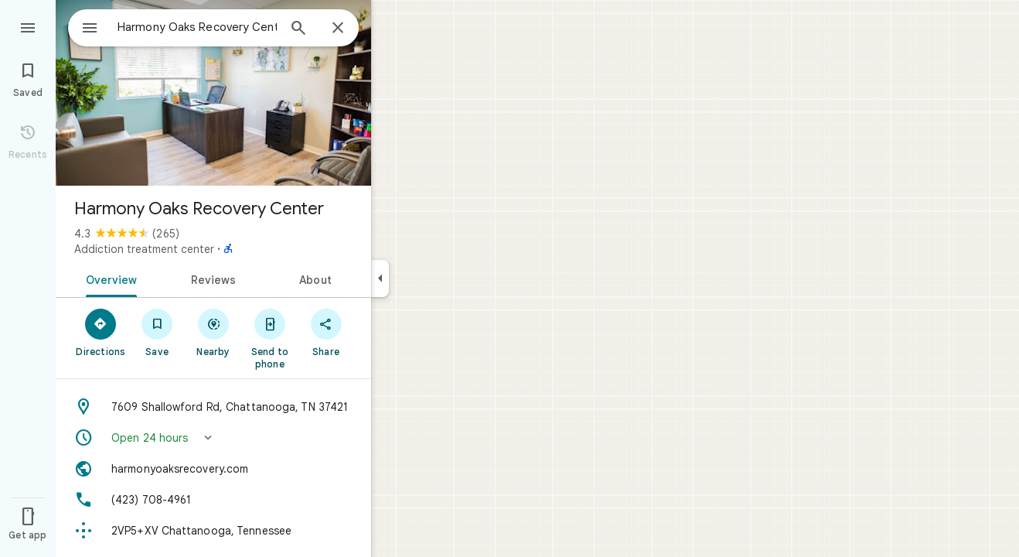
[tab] (108, 278)
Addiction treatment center (144, 249)
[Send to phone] (269, 338)
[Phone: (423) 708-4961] (213, 499)
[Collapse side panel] (380, 278)
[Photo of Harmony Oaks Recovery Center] (213, 93)
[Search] (298, 29)
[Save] (157, 332)
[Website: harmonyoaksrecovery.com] (213, 468)
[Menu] (28, 26)
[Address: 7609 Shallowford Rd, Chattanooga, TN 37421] (213, 406)
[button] (213, 437)
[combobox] (182, 27)
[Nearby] (214, 332)
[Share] (326, 332)
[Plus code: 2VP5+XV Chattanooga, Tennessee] (213, 530)
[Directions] (101, 332)
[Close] (338, 28)
